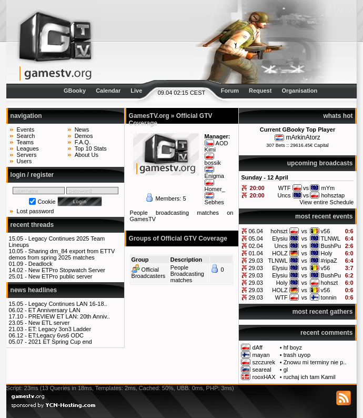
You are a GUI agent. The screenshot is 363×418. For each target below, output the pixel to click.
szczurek (264, 362)
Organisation (299, 90)
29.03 (255, 260)
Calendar (108, 90)
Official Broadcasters (149, 272)
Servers (27, 155)
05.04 (255, 238)
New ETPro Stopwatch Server (66, 270)
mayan (261, 355)
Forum (230, 90)
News (82, 129)
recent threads (32, 224)
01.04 (255, 253)
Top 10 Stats (91, 148)
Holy (326, 253)
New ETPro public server (60, 276)
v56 (325, 231)
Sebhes (214, 202)
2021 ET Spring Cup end (60, 342)
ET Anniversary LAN (54, 310)
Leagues (28, 148)
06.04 (255, 231)
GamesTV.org (149, 116)
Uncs (281, 246)
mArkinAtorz (303, 137)
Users (24, 161)
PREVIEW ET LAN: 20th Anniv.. (69, 316)
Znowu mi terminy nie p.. (315, 362)
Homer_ (215, 189)
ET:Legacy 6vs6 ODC (56, 335)
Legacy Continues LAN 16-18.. (67, 304)
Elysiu (279, 238)
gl (286, 369)
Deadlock (40, 264)
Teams (25, 142)
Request (260, 90)
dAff (258, 347)
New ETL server (48, 323)
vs (304, 231)
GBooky (75, 90)
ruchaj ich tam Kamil (310, 377)
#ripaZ (329, 260)
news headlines (34, 290)
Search (26, 136)
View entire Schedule (326, 202)
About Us (86, 155)
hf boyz (293, 347)
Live (136, 90)
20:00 (257, 188)
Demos (84, 136)
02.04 (255, 246)
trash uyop (297, 355)
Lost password (35, 211)
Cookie (46, 201)
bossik (213, 163)
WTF (281, 297)
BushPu (331, 246)
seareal (262, 369)
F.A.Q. (83, 142)
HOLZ (279, 253)
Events (26, 129)
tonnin (329, 297)
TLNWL (330, 238)
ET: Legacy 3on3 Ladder (59, 329)
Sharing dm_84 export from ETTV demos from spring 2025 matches (62, 254)
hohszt (278, 231)
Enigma (214, 176)
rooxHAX (264, 377)
